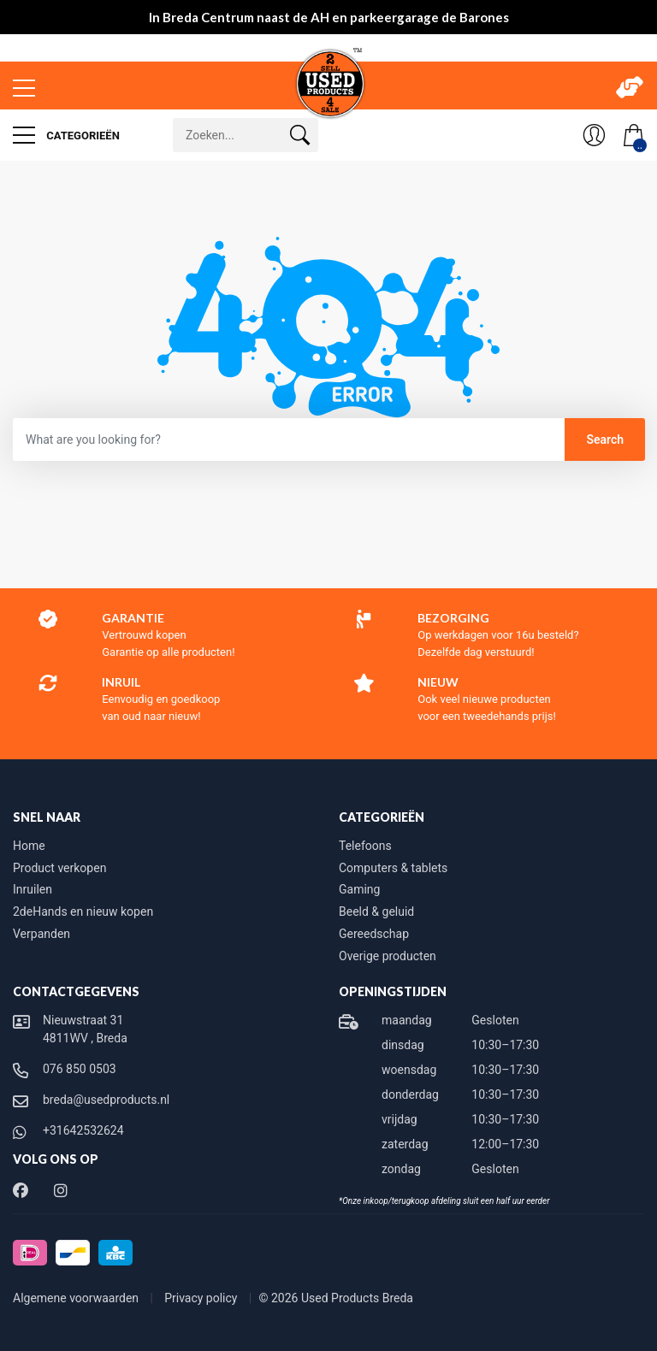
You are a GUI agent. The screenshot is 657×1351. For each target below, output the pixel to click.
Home (29, 845)
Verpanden (41, 934)
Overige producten (387, 956)
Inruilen (32, 889)
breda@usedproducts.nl (106, 1099)
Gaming (359, 889)
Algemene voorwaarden (77, 1298)
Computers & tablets (393, 868)
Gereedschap (374, 934)
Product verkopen (59, 868)
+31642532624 (83, 1130)
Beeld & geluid (376, 911)
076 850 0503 (79, 1069)
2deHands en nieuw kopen (83, 911)
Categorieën (66, 135)
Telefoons (365, 845)
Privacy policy (202, 1298)
